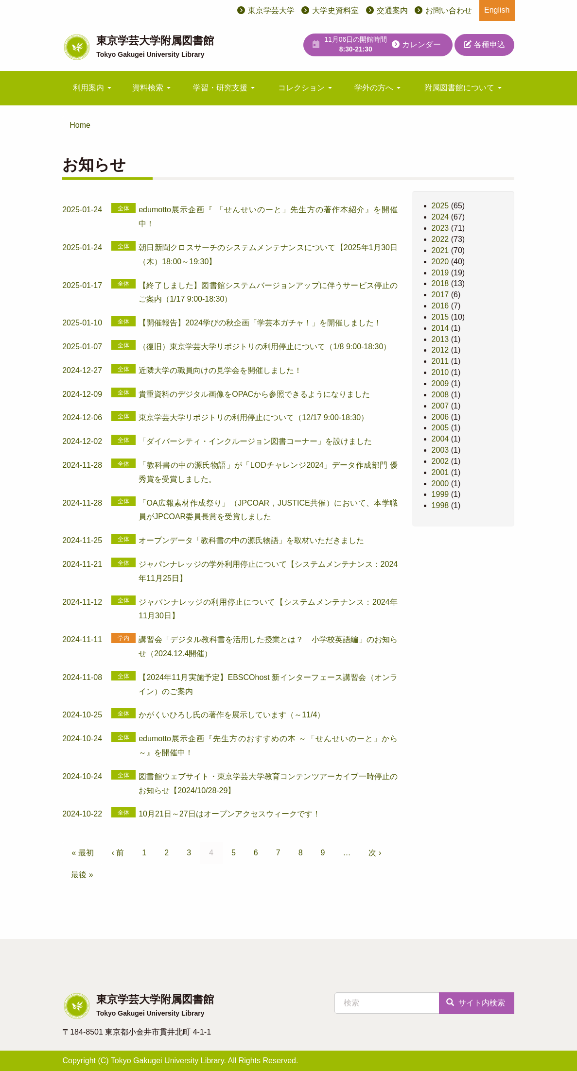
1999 (440, 494)
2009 (440, 383)
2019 (440, 273)
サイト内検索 (475, 1003)
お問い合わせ (448, 10)
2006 (440, 417)
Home (80, 125)
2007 (440, 406)
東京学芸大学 (271, 10)
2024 (440, 217)
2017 (440, 294)
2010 (440, 372)
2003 (440, 450)
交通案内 (392, 10)
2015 (440, 317)
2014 (440, 328)
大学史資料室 (335, 10)
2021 (440, 250)
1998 (440, 505)
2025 (440, 206)
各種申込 (484, 44)
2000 (440, 483)
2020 (440, 261)
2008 (440, 395)
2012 (440, 350)
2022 (440, 239)
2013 (440, 339)
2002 (440, 461)
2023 (440, 228)
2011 (440, 361)
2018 (440, 283)
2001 (440, 472)
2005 (440, 428)
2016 (440, 306)
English (496, 10)
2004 (440, 439)
